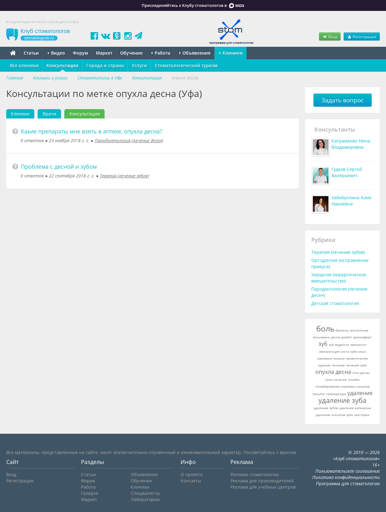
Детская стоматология (335, 303)
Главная (14, 78)
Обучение (131, 53)
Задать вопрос (343, 100)
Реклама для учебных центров (263, 487)
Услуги (139, 65)
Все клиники (24, 65)
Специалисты (145, 493)
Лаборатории (145, 499)
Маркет (104, 53)
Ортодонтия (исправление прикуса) (340, 263)
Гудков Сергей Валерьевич (347, 172)
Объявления (194, 53)
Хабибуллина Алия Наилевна (351, 201)
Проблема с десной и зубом (59, 166)
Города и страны (105, 65)
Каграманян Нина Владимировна (351, 144)
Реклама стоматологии (254, 474)
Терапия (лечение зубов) (124, 176)
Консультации (62, 65)
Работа (161, 53)
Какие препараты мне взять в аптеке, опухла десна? (91, 131)
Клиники (231, 53)
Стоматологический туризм (186, 65)
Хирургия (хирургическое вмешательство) (338, 278)
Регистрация (361, 36)
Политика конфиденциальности (346, 477)
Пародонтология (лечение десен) (129, 140)
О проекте (192, 474)
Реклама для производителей (262, 481)
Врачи (49, 114)
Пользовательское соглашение (347, 471)
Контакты (191, 481)
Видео (56, 53)
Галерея (89, 493)
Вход (329, 36)
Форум (80, 53)
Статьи (31, 53)
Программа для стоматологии (348, 483)
